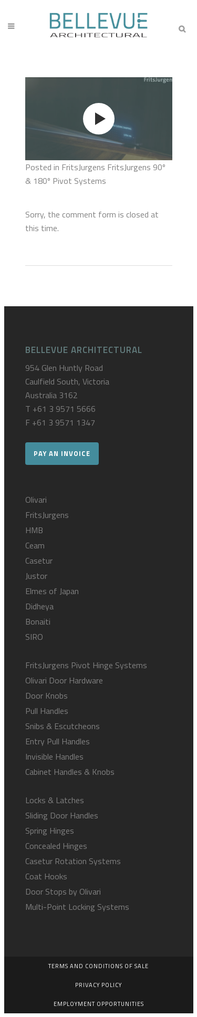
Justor (36, 576)
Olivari (36, 499)
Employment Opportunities (99, 1004)
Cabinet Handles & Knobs (70, 771)
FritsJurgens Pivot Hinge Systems (86, 665)
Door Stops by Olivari (63, 891)
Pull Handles (46, 711)
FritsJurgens (47, 515)
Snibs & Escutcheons (62, 726)
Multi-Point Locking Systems (77, 906)
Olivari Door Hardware (64, 680)
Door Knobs (46, 695)
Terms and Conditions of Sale (98, 966)
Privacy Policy (98, 985)
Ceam (35, 545)
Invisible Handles (54, 756)
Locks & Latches (54, 800)
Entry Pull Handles (57, 741)
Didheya (39, 606)
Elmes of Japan (52, 591)
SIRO (34, 636)
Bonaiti (37, 621)
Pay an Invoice (62, 453)
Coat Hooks (46, 876)
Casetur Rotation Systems (73, 861)
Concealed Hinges (56, 846)
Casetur (39, 560)
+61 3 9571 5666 (64, 408)
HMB (34, 530)
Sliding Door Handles (61, 815)
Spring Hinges (49, 830)
